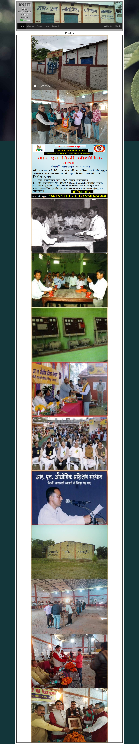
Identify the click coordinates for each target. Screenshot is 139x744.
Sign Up (108, 26)
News (47, 26)
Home (22, 26)
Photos (39, 26)
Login (118, 26)
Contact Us (56, 26)
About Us (30, 26)
